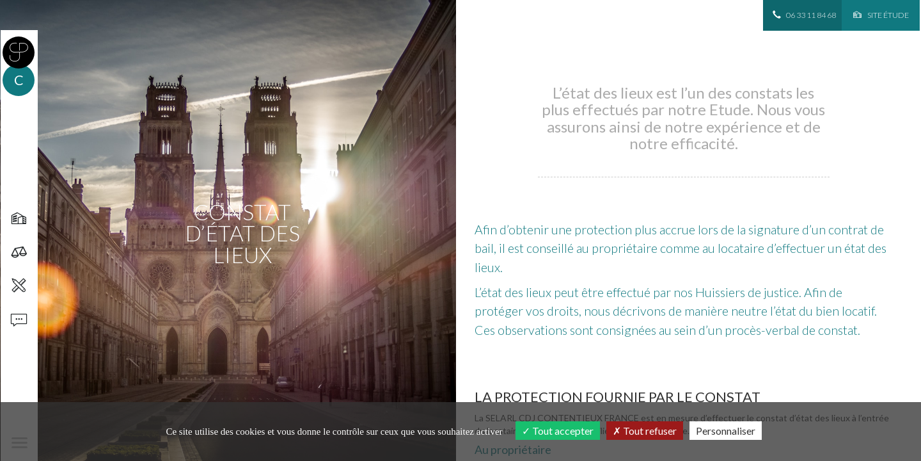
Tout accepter (558, 431)
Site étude (881, 15)
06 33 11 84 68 (804, 15)
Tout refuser (645, 431)
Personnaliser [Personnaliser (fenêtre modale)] (725, 431)
